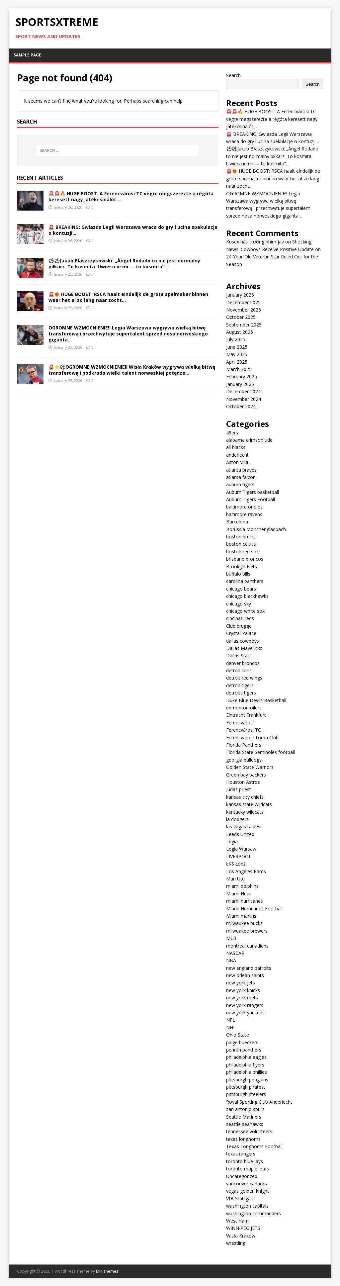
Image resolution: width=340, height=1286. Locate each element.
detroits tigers (241, 692)
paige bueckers (242, 1042)
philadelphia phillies (246, 1072)
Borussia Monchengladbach (256, 529)
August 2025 (239, 332)
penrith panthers (243, 1050)
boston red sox (242, 551)
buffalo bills (238, 574)
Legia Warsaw (241, 849)
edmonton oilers (244, 707)
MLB (231, 938)
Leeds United (240, 834)
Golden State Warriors (250, 767)
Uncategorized (241, 1176)
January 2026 (240, 295)
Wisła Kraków (240, 1236)
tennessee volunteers (249, 1131)
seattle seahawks (244, 1124)
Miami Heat (238, 893)
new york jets (240, 982)
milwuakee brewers (247, 931)
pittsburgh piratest (245, 1087)
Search (233, 75)
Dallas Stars (239, 655)
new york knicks (243, 990)
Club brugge (239, 626)
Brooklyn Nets (241, 566)
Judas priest (238, 789)
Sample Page (27, 55)
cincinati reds (240, 618)
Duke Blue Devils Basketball (256, 700)
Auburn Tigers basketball (252, 492)
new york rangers (244, 1005)
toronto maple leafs (247, 1168)
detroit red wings (244, 678)
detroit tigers (240, 685)
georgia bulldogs (244, 760)
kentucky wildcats (245, 812)
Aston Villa (237, 462)
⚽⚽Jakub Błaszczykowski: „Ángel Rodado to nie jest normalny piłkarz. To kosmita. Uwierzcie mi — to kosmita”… (124, 263)
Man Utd (235, 878)
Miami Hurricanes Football (254, 908)
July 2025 (235, 339)
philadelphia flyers (245, 1064)
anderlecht (237, 455)
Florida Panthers (243, 745)
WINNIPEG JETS (243, 1228)
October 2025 (241, 317)
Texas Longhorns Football (254, 1146)
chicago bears (241, 589)
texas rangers (240, 1153)
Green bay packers (246, 775)
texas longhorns (243, 1139)
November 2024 (243, 399)
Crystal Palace (241, 633)
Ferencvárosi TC (243, 730)
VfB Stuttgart (240, 1198)
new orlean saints (245, 975)
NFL (230, 1020)
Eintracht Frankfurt (246, 715)
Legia (232, 841)
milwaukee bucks (244, 923)
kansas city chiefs (245, 797)
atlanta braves (241, 470)
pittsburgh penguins (247, 1079)
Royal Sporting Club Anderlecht (259, 1102)
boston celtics (241, 544)
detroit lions (239, 670)
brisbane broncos (244, 559)
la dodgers (237, 819)
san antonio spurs (245, 1109)
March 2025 (239, 369)
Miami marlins (241, 916)
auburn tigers (240, 484)
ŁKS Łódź (236, 864)
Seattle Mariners (243, 1117)
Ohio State (237, 1035)
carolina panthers (244, 581)
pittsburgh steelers (246, 1094)
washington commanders (253, 1213)
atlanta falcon (241, 477)
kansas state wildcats (249, 804)
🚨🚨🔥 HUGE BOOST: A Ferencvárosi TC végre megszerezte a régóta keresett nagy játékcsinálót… (130, 196)
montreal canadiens (247, 946)
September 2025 (244, 325)
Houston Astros (243, 782)
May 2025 (236, 354)
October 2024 (241, 406)
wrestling (235, 1243)
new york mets (242, 997)
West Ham (237, 1221)
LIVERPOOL (238, 856)
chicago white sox (245, 611)
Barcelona (237, 521)
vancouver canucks (246, 1183)
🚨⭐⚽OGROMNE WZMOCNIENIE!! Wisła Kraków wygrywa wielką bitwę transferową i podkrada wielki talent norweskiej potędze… (131, 370)
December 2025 (243, 302)
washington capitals (247, 1206)
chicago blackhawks (247, 596)
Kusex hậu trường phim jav (255, 241)
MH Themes (107, 1271)
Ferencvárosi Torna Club (252, 737)
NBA (231, 960)
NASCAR (235, 953)
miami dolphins (242, 886)
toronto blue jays (244, 1161)
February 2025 (241, 376)
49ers (232, 432)
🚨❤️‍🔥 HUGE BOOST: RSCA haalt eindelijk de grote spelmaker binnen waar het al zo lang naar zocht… (128, 297)
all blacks (235, 447)
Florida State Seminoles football (260, 752)
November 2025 (243, 310)
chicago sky (238, 603)
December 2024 (243, 391)
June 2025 (236, 347)
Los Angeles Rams (246, 871)
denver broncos (243, 663)
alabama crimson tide (249, 440)
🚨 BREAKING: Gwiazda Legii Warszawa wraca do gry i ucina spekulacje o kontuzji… (132, 230)
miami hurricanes (244, 901)
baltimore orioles (244, 507)
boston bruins (241, 536)
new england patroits (248, 968)
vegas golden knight (247, 1191)
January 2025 (240, 384)
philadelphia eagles (246, 1057)
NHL (231, 1027)
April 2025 (236, 362)
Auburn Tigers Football (250, 499)
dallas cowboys (242, 641)
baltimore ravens (244, 514)
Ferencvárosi (240, 722)
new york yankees (245, 1012)
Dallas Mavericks (244, 648)
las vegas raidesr (244, 826)
